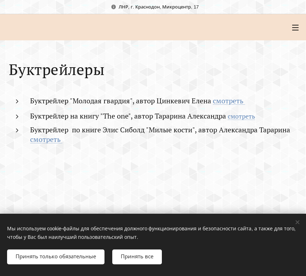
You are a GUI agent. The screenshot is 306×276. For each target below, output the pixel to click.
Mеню (295, 27)
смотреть (229, 100)
